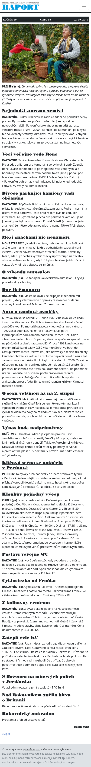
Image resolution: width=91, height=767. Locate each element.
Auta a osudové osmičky (30, 311)
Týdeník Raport (31, 749)
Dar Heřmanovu (21, 289)
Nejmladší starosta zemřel (32, 110)
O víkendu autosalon (26, 272)
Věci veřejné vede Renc (29, 154)
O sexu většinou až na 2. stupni (38, 393)
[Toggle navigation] (84, 6)
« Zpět (6, 734)
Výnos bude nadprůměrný (32, 427)
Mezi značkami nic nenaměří (36, 237)
